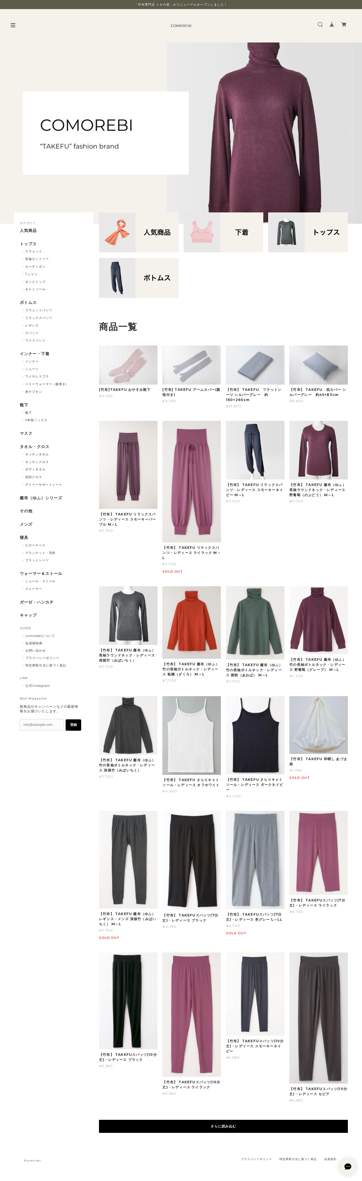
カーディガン (35, 266)
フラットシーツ (37, 560)
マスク (26, 433)
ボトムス (28, 302)
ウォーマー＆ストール (41, 573)
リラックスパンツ (38, 318)
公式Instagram (37, 686)
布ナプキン (33, 392)
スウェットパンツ (38, 310)
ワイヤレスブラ (37, 376)
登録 (73, 725)
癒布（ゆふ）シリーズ (41, 498)
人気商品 (28, 230)
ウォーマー (33, 589)
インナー (32, 361)
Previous (12, 133)
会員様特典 (33, 643)
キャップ (28, 615)
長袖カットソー (37, 259)
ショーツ (32, 369)
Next (349, 133)
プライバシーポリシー (42, 658)
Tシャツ (31, 274)
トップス (28, 244)
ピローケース (35, 545)
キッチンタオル (37, 454)
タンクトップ (35, 282)
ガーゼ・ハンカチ (37, 602)
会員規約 (330, 1159)
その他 (26, 511)
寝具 (24, 537)
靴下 (24, 405)
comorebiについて (40, 636)
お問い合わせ (35, 651)
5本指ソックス (36, 420)
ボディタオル (35, 469)
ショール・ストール (40, 581)
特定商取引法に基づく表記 (45, 665)
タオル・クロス (34, 446)
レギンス (32, 325)
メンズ (26, 524)
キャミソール (35, 289)
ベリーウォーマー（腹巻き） (47, 384)
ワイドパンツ (35, 340)
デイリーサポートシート (44, 485)
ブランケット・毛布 (40, 553)
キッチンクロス (37, 462)
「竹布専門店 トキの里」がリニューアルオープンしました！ (181, 4)
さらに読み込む (223, 1126)
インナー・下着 (34, 353)
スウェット (33, 251)
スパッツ (32, 333)
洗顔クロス (33, 477)
